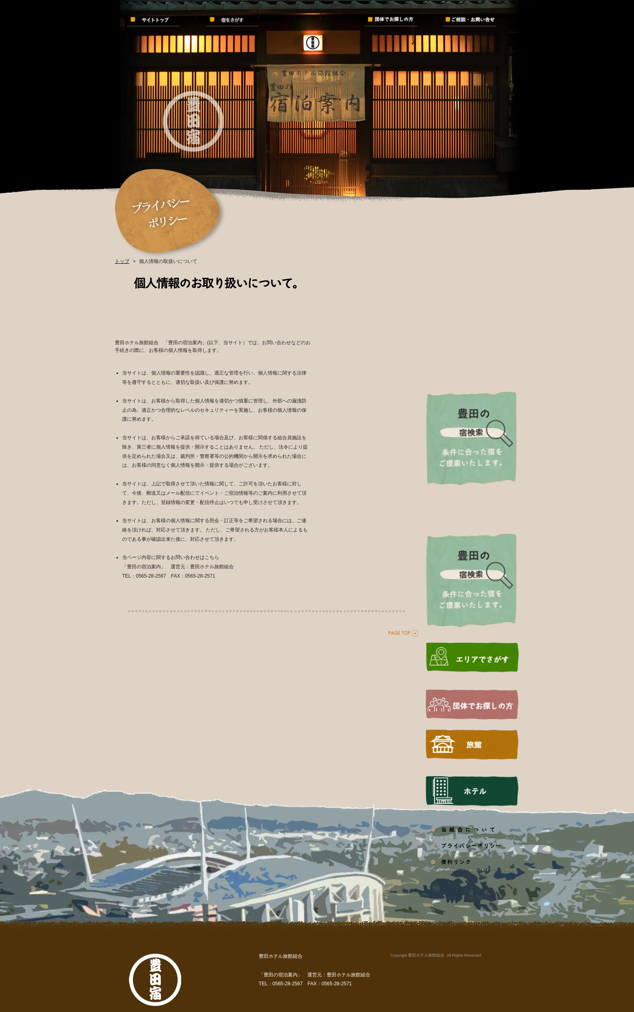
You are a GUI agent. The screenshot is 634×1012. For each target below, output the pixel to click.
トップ (122, 261)
